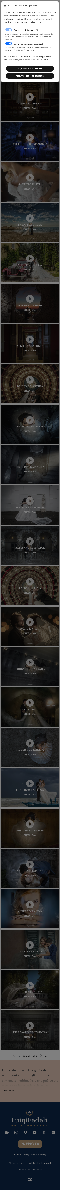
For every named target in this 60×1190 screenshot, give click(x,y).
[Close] (30, 69)
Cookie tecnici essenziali (25, 30)
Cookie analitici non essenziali (28, 44)
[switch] (8, 43)
